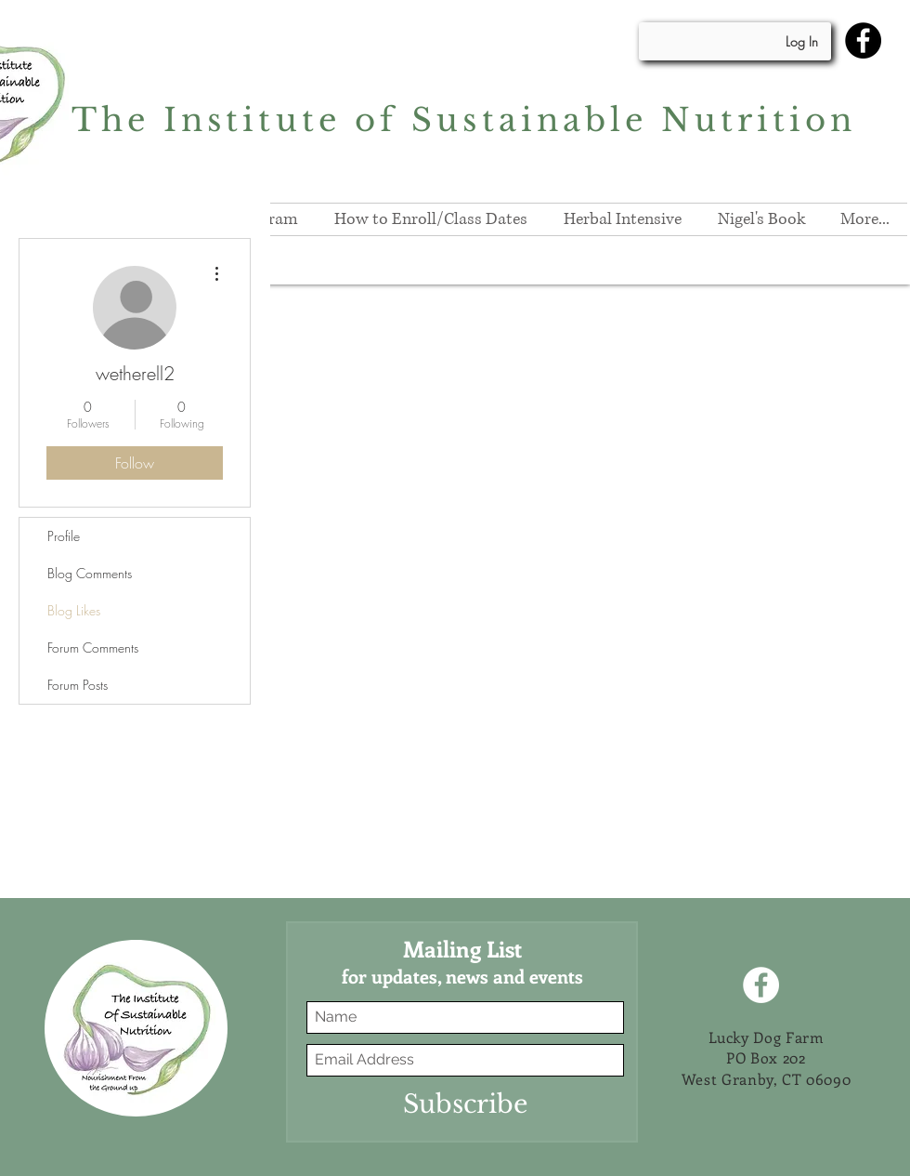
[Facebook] (863, 40)
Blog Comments (89, 573)
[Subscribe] (465, 1104)
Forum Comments (92, 647)
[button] (622, 219)
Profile (63, 536)
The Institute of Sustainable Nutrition (464, 119)
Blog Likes (73, 610)
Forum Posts (77, 685)
